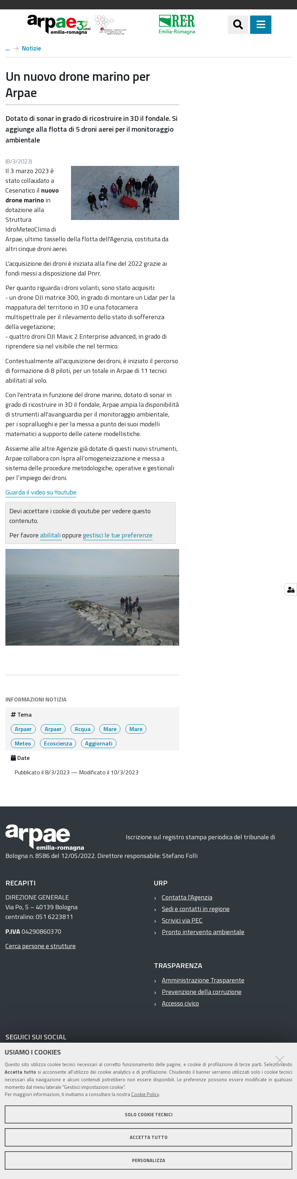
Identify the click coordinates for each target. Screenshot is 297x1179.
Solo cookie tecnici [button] (149, 1114)
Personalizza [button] (148, 1160)
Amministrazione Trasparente (203, 980)
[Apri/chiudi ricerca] (238, 25)
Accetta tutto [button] (149, 1137)
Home (7, 48)
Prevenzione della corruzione (201, 992)
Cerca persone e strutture (40, 946)
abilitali (51, 535)
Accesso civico (180, 1003)
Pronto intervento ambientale (203, 932)
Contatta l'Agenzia (187, 897)
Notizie (31, 48)
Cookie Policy (145, 1094)
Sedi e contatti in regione (196, 909)
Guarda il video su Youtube (40, 492)
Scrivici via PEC (182, 920)
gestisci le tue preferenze (117, 535)
